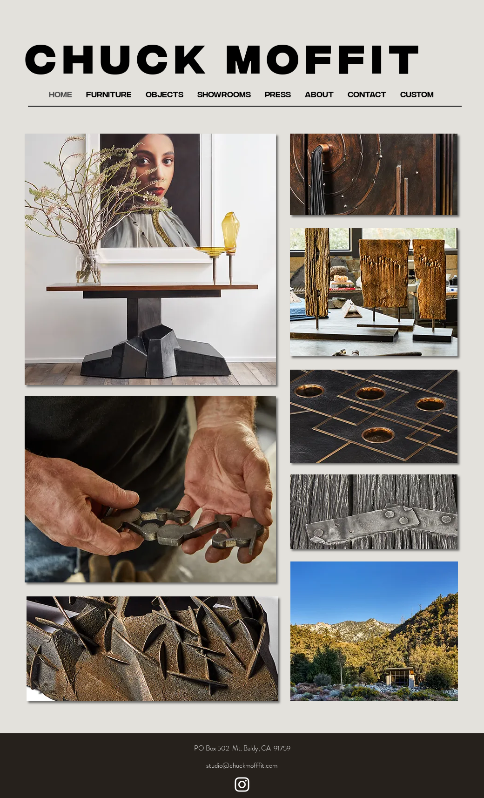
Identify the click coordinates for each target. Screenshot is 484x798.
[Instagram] (242, 784)
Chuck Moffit (225, 55)
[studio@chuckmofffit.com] (241, 765)
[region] (150, 259)
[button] (109, 94)
